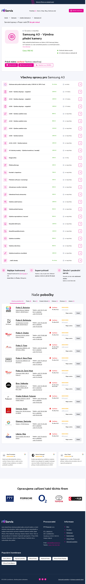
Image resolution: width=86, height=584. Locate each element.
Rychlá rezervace (76, 11)
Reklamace (68, 532)
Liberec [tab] (74, 300)
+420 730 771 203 (42, 309)
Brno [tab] (33, 300)
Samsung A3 (37, 18)
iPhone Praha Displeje (60, 558)
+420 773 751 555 (42, 423)
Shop (43, 11)
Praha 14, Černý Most (24, 370)
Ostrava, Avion (21, 408)
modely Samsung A (25, 18)
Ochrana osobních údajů (77, 579)
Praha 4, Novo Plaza (24, 357)
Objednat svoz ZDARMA (46, 65)
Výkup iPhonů (69, 538)
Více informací (26, 47)
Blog (48, 11)
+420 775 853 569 (37, 338)
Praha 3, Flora (21, 345)
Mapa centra (69, 312)
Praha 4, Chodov (22, 332)
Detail (78, 312)
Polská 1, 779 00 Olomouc (22, 423)
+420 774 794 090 (42, 372)
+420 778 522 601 (42, 398)
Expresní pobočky (20, 558)
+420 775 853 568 (42, 334)
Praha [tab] (25, 300)
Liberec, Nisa (21, 433)
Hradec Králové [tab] (44, 300)
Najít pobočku (11, 65)
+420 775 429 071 (42, 436)
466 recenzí (65, 435)
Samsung (13, 18)
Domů (6, 18)
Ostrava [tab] (55, 300)
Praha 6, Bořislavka (23, 319)
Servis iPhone (7, 558)
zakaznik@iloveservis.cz (53, 542)
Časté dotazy (69, 535)
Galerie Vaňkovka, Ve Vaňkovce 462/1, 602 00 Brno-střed (22, 386)
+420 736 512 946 (42, 410)
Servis (37, 11)
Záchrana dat (56, 11)
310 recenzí (65, 359)
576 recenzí (65, 397)
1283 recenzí (65, 346)
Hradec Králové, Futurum (26, 395)
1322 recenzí (65, 334)
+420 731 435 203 (42, 347)
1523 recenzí (65, 384)
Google (25, 273)
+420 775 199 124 (42, 360)
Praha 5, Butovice (23, 307)
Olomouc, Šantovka (23, 420)
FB (20, 273)
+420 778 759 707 (37, 389)
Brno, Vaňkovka (22, 383)
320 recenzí (65, 321)
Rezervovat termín (27, 65)
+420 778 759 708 (37, 313)
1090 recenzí (65, 410)
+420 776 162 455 (42, 322)
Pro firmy (68, 529)
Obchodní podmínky (70, 541)
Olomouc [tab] (65, 300)
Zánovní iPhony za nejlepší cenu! (45, 2)
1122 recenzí (65, 309)
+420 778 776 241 (37, 351)
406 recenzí (65, 422)
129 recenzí (65, 372)
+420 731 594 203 (42, 385)
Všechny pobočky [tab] (14, 300)
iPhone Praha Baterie (9, 562)
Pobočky (29, 11)
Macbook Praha (45, 558)
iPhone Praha (33, 558)
